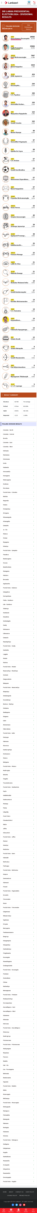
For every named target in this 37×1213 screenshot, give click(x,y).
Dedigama (18, 1144)
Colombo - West (18, 446)
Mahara (18, 534)
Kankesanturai (18, 799)
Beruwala (18, 579)
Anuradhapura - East (18, 1007)
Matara (18, 758)
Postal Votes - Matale (18, 667)
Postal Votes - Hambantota (18, 787)
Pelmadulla (18, 1115)
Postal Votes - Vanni (18, 853)
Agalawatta (18, 584)
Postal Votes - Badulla (18, 1086)
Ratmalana (18, 455)
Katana (18, 505)
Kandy (18, 625)
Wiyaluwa (18, 1053)
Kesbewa (18, 484)
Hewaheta (18, 617)
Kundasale (18, 613)
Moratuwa (18, 488)
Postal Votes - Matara (18, 766)
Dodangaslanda (18, 965)
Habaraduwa (18, 729)
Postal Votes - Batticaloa (18, 870)
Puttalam (18, 974)
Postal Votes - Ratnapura (18, 1140)
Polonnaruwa (18, 1040)
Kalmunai (18, 882)
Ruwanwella (18, 1173)
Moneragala (18, 1094)
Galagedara (18, 592)
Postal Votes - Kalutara (18, 588)
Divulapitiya (18, 509)
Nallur (18, 824)
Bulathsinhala (18, 567)
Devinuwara (18, 754)
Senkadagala (18, 621)
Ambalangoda (18, 696)
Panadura (18, 554)
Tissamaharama (18, 783)
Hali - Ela (18, 1065)
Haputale (18, 1082)
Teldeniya (18, 608)
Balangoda (18, 1119)
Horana (18, 563)
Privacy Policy (24, 1195)
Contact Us (19, 1192)
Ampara (18, 874)
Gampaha (18, 525)
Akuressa (18, 745)
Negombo (18, 500)
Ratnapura (18, 1111)
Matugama (18, 571)
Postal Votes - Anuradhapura (18, 1028)
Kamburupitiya (18, 750)
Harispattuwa (18, 596)
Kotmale (18, 675)
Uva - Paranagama (18, 1069)
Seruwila (18, 895)
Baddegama (18, 712)
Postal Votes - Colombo (18, 492)
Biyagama (18, 542)
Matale (18, 658)
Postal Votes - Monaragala (18, 1102)
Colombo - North (18, 430)
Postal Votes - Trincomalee (18, 907)
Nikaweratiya (18, 916)
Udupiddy (18, 812)
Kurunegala (18, 957)
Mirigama (18, 513)
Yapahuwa (18, 920)
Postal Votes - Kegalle (18, 1181)
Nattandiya (18, 986)
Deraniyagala (18, 1177)
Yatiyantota (18, 1169)
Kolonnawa (18, 459)
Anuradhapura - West (18, 1011)
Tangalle (18, 779)
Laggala (18, 654)
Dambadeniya (18, 949)
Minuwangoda (18, 517)
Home (5, 1192)
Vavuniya (18, 845)
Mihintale (18, 1019)
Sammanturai (18, 878)
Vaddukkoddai (18, 795)
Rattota (18, 662)
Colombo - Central (18, 434)
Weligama (18, 762)
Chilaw (18, 982)
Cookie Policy (12, 1195)
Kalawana (18, 1132)
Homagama (18, 476)
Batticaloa (18, 862)
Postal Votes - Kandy (18, 646)
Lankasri (18, 1201)
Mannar (18, 841)
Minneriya (18, 1032)
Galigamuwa (18, 1148)
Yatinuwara (18, 629)
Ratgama (18, 716)
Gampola (18, 637)
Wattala (18, 496)
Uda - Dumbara (18, 604)
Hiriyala (18, 924)
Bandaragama (18, 559)
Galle (18, 721)
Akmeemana (18, 725)
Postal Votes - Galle (18, 733)
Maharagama (18, 480)
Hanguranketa (18, 679)
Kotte (18, 463)
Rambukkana (18, 1156)
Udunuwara (18, 633)
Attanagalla (18, 521)
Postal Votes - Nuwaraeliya (18, 687)
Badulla (18, 1061)
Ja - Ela (18, 530)
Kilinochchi (18, 833)
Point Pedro (18, 816)
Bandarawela (18, 1078)
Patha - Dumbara (18, 600)
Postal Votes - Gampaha (18, 550)
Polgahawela (18, 953)
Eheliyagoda (18, 1107)
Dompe (18, 538)
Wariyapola (18, 928)
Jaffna (18, 828)
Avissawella (18, 471)
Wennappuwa (18, 990)
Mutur (18, 903)
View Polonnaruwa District (28, 27)
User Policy (30, 1192)
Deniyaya (18, 737)
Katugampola (18, 941)
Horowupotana (18, 1003)
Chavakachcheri (18, 820)
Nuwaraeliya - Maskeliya (18, 671)
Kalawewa (18, 1015)
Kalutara (18, 575)
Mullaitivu (18, 849)
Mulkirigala (18, 770)
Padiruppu (18, 866)
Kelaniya (18, 546)
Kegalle (18, 1152)
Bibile (18, 1090)
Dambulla (18, 650)
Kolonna (18, 1136)
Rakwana (18, 1123)
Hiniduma (18, 708)
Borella (18, 438)
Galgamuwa (18, 911)
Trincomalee (18, 899)
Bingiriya (18, 936)
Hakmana (18, 741)
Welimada (18, 1073)
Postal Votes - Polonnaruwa (18, 1044)
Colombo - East (18, 442)
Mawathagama (18, 961)
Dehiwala (18, 451)
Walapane (18, 683)
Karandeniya (18, 700)
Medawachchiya (18, 999)
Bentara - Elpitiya (18, 704)
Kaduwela (18, 467)
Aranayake (18, 1165)
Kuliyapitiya (18, 945)
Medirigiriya (18, 1036)
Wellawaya (18, 1098)
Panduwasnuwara (18, 932)
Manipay (18, 804)
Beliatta (18, 774)
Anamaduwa (18, 978)
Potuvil (18, 887)
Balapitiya (18, 691)
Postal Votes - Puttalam (18, 995)
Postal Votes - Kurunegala (18, 970)
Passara (18, 1057)
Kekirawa (18, 1024)
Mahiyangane (18, 1049)
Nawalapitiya (18, 642)
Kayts (18, 791)
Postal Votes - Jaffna (18, 837)
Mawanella (18, 1161)
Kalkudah (18, 858)
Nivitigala (18, 1127)
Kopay (18, 808)
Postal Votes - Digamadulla (18, 891)
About (11, 1192)
